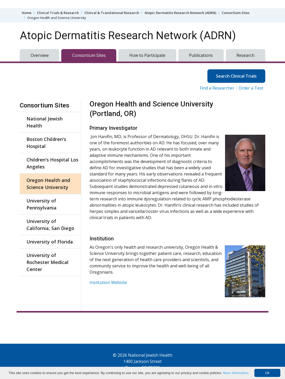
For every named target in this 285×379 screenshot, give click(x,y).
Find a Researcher (217, 88)
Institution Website (108, 282)
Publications (201, 55)
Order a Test (251, 88)
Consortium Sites (235, 12)
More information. (236, 373)
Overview (40, 55)
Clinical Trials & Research (58, 12)
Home (26, 12)
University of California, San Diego (50, 224)
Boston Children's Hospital (46, 142)
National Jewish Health (44, 122)
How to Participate (147, 55)
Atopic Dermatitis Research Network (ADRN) (180, 12)
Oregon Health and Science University (48, 183)
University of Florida (49, 242)
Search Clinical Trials (236, 76)
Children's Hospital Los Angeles (52, 163)
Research (245, 55)
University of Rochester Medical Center (47, 262)
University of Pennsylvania (41, 204)
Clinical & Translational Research (111, 12)
